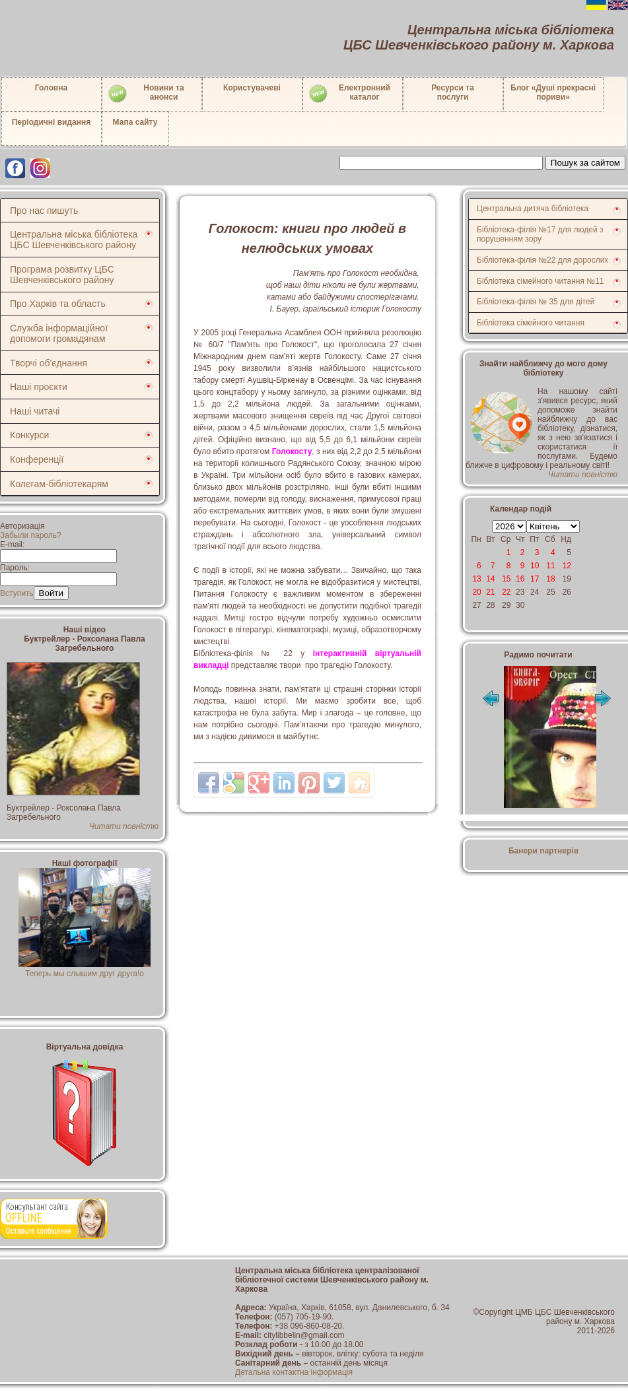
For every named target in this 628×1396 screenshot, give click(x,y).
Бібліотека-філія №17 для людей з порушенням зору (540, 234)
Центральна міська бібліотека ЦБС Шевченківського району (73, 239)
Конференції (36, 459)
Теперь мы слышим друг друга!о (84, 969)
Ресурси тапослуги (452, 92)
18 (550, 578)
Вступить (17, 593)
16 (520, 578)
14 (490, 578)
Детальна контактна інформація (294, 1372)
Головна (51, 87)
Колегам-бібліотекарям (59, 484)
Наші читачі (34, 411)
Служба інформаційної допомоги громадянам (59, 333)
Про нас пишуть (44, 210)
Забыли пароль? (30, 535)
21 (490, 592)
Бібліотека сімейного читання (530, 322)
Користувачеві (252, 87)
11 (550, 565)
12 (567, 565)
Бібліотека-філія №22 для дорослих (542, 260)
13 (476, 578)
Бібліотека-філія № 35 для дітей (535, 301)
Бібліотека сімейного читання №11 (540, 281)
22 (506, 592)
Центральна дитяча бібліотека (532, 208)
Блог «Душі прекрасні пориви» (553, 92)
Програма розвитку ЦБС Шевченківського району (62, 274)
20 (476, 592)
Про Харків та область (58, 303)
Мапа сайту (135, 122)
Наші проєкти (38, 387)
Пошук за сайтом (585, 163)
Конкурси (29, 435)
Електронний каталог (349, 93)
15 (506, 578)
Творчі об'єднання (48, 363)
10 (534, 565)
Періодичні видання (51, 122)
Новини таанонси (145, 93)
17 (534, 578)
